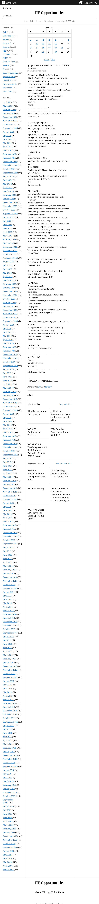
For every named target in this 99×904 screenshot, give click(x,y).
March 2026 (8, 106)
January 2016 (9, 529)
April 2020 (7, 339)
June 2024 (7, 180)
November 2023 (10, 206)
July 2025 (7, 135)
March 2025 (8, 150)
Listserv (6, 54)
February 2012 (9, 703)
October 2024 (9, 169)
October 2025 (9, 124)
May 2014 (7, 603)
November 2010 (10, 759)
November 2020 (10, 313)
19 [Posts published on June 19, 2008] (49, 48)
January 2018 (9, 439)
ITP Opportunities (49, 12)
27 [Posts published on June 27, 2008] (56, 52)
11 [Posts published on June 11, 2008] (43, 43)
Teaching (7, 80)
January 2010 (9, 788)
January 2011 (9, 751)
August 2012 (8, 681)
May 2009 (7, 817)
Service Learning (10, 72)
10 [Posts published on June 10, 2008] (37, 43)
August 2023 (8, 217)
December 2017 (10, 443)
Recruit (6, 65)
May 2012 (7, 692)
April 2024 (7, 187)
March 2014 (8, 610)
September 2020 (10, 321)
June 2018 (7, 421)
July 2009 (7, 810)
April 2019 (7, 384)
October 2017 (9, 451)
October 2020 (9, 317)
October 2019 (9, 362)
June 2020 (7, 332)
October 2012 (9, 673)
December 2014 (10, 577)
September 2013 (10, 632)
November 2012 (10, 670)
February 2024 (9, 195)
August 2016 (8, 503)
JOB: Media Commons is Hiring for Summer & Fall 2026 (60, 415)
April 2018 (7, 428)
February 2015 (9, 569)
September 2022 (10, 258)
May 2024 (7, 183)
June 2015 (7, 554)
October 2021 (9, 298)
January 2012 (9, 707)
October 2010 (9, 762)
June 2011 (7, 733)
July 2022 (7, 265)
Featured (7, 43)
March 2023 (8, 235)
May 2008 (7, 862)
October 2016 (9, 495)
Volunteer (7, 87)
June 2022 (7, 269)
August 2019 (8, 369)
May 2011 (7, 736)
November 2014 (10, 580)
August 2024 (8, 176)
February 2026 (9, 109)
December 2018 (10, 399)
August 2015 (8, 547)
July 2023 (7, 221)
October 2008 (9, 843)
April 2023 (7, 232)
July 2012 (7, 684)
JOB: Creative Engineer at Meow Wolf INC (60, 432)
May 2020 (7, 336)
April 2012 (7, 695)
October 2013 (9, 629)
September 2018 (10, 410)
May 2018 (7, 425)
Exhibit (6, 39)
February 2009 (9, 828)
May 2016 (7, 514)
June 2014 (7, 599)
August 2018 (8, 413)
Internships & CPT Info (65, 21)
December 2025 (10, 117)
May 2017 (7, 469)
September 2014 (10, 588)
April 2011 (7, 740)
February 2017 (9, 480)
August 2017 (8, 458)
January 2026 (9, 113)
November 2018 (10, 402)
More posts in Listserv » (64, 463)
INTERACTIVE (90, 3)
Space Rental (9, 76)
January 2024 (9, 198)
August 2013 (8, 636)
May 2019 (7, 380)
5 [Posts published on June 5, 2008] (49, 39)
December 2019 (10, 354)
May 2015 (7, 558)
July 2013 (7, 640)
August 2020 (8, 324)
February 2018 (9, 436)
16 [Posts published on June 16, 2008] (31, 48)
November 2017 (10, 447)
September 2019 (10, 365)
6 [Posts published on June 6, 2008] (55, 39)
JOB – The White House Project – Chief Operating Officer (35, 514)
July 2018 (7, 417)
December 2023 (10, 202)
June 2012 (7, 688)
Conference (8, 35)
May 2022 (7, 272)
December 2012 (10, 666)
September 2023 (10, 213)
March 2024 (8, 191)
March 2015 (8, 566)
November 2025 (10, 120)
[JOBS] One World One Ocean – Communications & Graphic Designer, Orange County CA (61, 494)
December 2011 (10, 710)
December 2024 (10, 161)
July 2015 (7, 551)
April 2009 (7, 821)
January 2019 (9, 395)
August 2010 (8, 770)
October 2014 (9, 584)
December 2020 (10, 310)
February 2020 (9, 347)
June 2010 (7, 777)
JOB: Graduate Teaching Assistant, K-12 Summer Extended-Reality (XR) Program (37, 450)
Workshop (7, 91)
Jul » (53, 59)
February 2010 (9, 785)
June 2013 (7, 644)
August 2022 (8, 261)
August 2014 (8, 592)
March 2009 (8, 825)
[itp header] (49, 2)
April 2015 (7, 562)
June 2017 (7, 465)
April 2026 (7, 102)
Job (25, 21)
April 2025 (7, 146)
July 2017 (7, 462)
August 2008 (8, 851)
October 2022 (9, 254)
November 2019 (10, 358)
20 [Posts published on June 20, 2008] (56, 48)
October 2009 (9, 796)
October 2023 (9, 209)
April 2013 (7, 651)
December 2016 (10, 488)
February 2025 (9, 154)
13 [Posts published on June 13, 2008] (56, 43)
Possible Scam (9, 61)
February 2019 (9, 391)
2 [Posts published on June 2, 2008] (30, 39)
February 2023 (9, 239)
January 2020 (9, 350)
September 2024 (10, 172)
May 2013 (7, 647)
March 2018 (8, 432)
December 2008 (10, 836)
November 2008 (10, 839)
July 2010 (7, 773)
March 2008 (8, 869)
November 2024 (10, 165)
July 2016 (7, 506)
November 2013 (10, 625)
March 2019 (8, 388)
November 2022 (10, 250)
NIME (5, 58)
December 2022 (10, 247)
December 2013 (10, 621)
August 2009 (8, 806)
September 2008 (10, 847)
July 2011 (7, 729)
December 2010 (10, 755)
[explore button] (81, 2)
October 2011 (9, 718)
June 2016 (7, 510)
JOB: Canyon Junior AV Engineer (37, 412)
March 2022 (8, 280)
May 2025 (7, 143)
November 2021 (10, 295)
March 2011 (8, 744)
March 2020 (8, 343)
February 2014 (9, 614)
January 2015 (9, 573)
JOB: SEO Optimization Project (34, 432)
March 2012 (8, 699)
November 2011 (10, 714)
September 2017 (10, 454)
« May (46, 59)
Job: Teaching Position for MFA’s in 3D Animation (60, 473)
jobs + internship (35, 488)
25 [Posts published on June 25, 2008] (43, 52)
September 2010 (10, 766)
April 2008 (7, 865)
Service (6, 69)
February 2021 (9, 302)
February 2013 (9, 658)
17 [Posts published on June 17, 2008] (37, 48)
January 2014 (9, 618)
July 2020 (7, 328)
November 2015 (10, 536)
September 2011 (10, 721)
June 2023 (7, 224)
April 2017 (7, 473)
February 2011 (9, 747)
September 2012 (10, 677)
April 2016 (7, 517)
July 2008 (7, 854)
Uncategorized (9, 84)
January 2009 (9, 832)
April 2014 (7, 606)
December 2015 (10, 532)
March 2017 (8, 477)
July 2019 (7, 373)
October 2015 (9, 540)
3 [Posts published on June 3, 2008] (36, 39)
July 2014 (7, 595)
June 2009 (7, 813)
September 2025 (10, 128)
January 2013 (9, 662)
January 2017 (9, 484)
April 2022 (7, 276)
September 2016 (10, 499)
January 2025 (9, 157)
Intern (38, 21)
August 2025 (8, 131)
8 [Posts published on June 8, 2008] (68, 39)
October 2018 (9, 406)
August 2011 (8, 725)
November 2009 (10, 792)
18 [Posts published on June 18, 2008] (43, 48)
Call (31, 21)
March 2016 (8, 521)
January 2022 (9, 287)
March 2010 (8, 781)
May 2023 (7, 228)
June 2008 (7, 858)
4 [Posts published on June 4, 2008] (43, 39)
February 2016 (9, 525)
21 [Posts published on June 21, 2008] (62, 48)
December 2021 (10, 291)
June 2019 (7, 376)
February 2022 (9, 284)
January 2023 (9, 243)
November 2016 (10, 491)
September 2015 (10, 543)
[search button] (7, 8)
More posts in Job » (65, 404)
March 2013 (8, 655)
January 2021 (9, 306)
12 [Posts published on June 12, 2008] (49, 43)
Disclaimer (48, 21)
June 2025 (7, 139)
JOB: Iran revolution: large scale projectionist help (36, 475)
